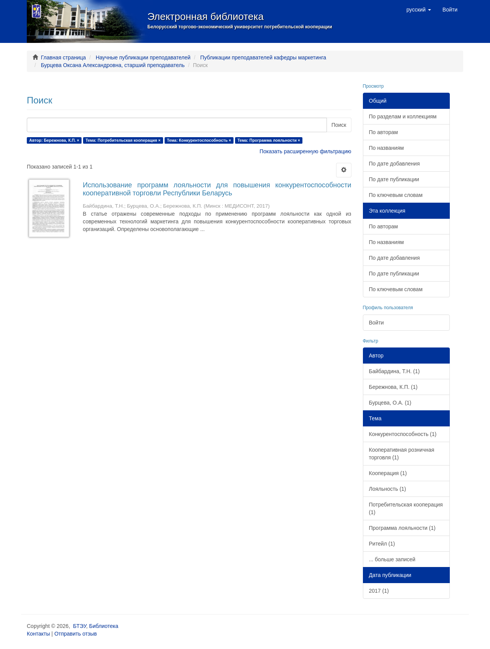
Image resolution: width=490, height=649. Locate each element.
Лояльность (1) (387, 489)
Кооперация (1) (388, 473)
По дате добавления (394, 164)
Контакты (38, 634)
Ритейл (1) (382, 544)
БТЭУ (79, 626)
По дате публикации (394, 179)
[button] (419, 9)
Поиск (339, 125)
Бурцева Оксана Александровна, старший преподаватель (113, 65)
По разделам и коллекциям (403, 116)
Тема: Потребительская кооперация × (122, 140)
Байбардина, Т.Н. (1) (394, 371)
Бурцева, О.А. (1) (390, 403)
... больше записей (392, 559)
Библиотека (103, 626)
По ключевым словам (396, 195)
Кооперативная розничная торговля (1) (401, 454)
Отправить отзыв (75, 634)
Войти (376, 323)
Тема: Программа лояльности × (268, 140)
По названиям (386, 148)
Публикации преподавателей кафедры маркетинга (263, 57)
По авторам (383, 132)
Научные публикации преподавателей (143, 57)
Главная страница (63, 57)
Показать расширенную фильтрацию (305, 151)
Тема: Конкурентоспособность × (199, 140)
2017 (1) (379, 591)
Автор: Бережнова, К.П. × (54, 140)
